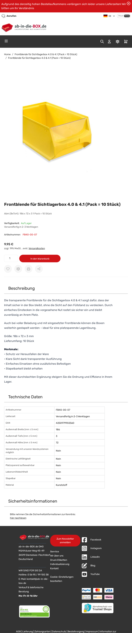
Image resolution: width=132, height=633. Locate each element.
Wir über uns (56, 555)
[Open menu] (6, 41)
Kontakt (54, 568)
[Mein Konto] (109, 41)
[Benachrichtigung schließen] (128, 3)
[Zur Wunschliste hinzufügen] (8, 269)
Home (7, 54)
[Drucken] (28, 269)
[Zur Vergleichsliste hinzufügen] (18, 269)
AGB (18, 631)
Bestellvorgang (76, 631)
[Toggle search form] (102, 41)
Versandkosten (37, 248)
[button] (62, 136)
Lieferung (27, 631)
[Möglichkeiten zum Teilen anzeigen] (39, 269)
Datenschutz (59, 631)
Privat (120, 16)
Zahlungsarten (42, 631)
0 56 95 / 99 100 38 (38, 574)
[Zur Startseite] (24, 27)
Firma (127, 16)
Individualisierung (59, 564)
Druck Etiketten (58, 560)
